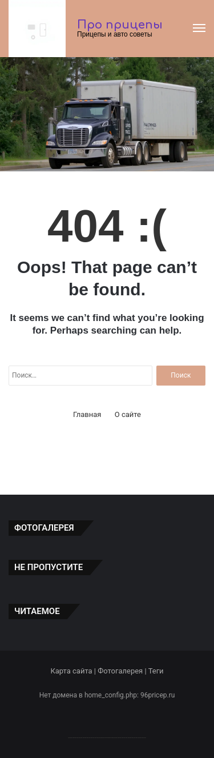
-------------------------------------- (107, 737)
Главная (87, 414)
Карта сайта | (74, 671)
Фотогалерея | (123, 671)
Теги (156, 671)
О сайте (128, 414)
